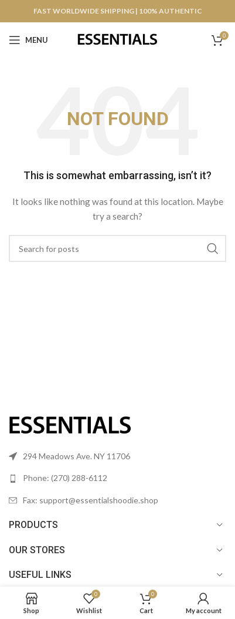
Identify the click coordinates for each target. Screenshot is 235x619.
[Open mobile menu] (28, 40)
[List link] (117, 478)
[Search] (117, 248)
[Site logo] (117, 39)
